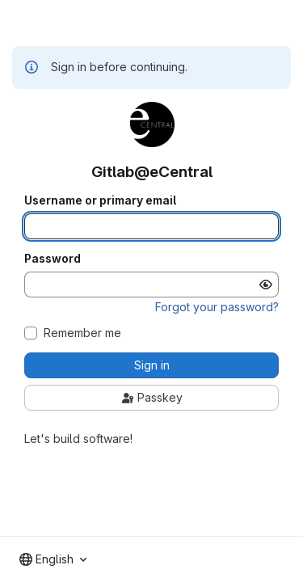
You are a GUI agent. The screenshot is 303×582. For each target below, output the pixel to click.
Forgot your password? (217, 307)
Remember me (82, 333)
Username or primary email (100, 200)
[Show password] (266, 284)
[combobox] (53, 559)
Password (52, 258)
